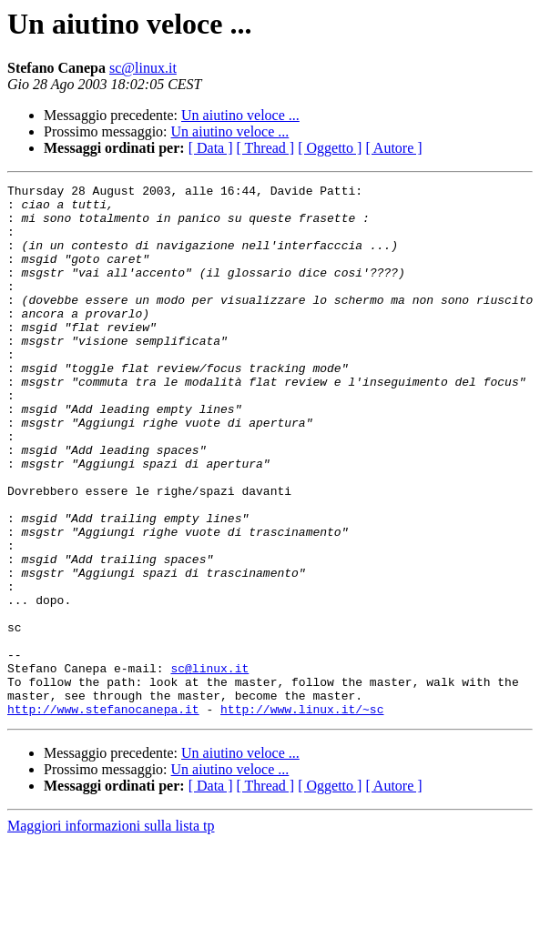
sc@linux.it (143, 68)
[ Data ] (210, 148)
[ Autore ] (393, 148)
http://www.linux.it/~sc (301, 815)
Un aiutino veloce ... (240, 115)
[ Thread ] (266, 148)
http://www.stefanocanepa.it (103, 815)
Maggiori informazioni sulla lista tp (111, 932)
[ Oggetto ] (330, 148)
